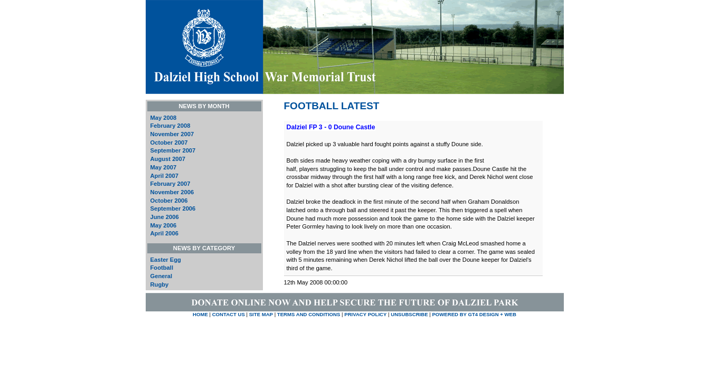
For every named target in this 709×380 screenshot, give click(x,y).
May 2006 (163, 225)
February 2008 (170, 125)
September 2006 (173, 208)
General (161, 276)
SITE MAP (261, 314)
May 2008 (163, 118)
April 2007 (164, 176)
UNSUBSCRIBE (410, 314)
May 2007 (163, 167)
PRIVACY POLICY (365, 314)
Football (162, 267)
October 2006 (169, 200)
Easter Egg (165, 259)
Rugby (159, 284)
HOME (200, 314)
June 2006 (164, 217)
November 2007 (172, 134)
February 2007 (170, 183)
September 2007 (173, 150)
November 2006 (172, 192)
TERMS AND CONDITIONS (309, 314)
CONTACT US (228, 314)
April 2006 (164, 233)
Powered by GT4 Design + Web (474, 314)
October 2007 (169, 142)
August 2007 (168, 159)
